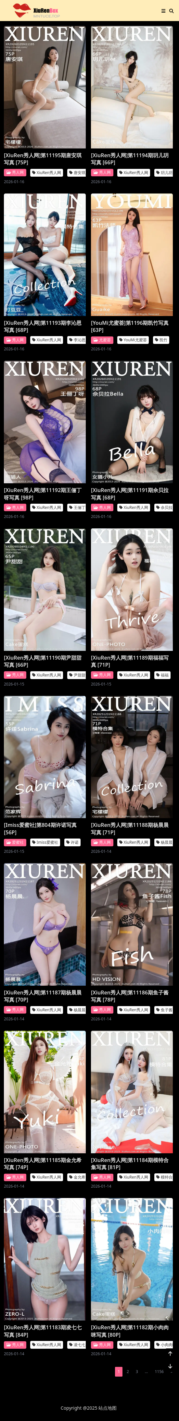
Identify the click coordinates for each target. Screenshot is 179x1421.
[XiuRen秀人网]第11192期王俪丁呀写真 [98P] (43, 494)
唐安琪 (77, 172)
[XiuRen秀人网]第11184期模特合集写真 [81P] (130, 1163)
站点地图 (107, 1408)
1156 (159, 1371)
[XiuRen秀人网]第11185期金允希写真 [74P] (43, 1163)
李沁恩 (77, 340)
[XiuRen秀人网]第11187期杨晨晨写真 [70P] (43, 996)
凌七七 (77, 1344)
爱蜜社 (15, 842)
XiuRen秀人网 (46, 172)
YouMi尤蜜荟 (133, 340)
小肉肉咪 (166, 1344)
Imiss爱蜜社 (45, 842)
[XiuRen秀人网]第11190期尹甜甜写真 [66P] (43, 661)
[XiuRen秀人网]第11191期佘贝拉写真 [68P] (130, 494)
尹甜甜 (77, 674)
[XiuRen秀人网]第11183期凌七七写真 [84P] (43, 1331)
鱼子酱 (164, 1010)
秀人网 (15, 172)
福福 (162, 674)
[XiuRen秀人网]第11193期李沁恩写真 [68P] (43, 326)
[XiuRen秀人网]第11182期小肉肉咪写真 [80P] (130, 1331)
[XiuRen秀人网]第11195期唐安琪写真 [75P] (43, 159)
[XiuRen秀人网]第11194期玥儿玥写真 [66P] (130, 159)
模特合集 (166, 1177)
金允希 (77, 1177)
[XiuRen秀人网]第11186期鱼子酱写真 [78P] (130, 996)
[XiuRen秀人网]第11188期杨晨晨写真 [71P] (130, 828)
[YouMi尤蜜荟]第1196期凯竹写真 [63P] (130, 326)
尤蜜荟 (102, 340)
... (146, 1371)
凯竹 (161, 340)
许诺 (72, 842)
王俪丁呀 (79, 507)
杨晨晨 (164, 842)
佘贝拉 (164, 507)
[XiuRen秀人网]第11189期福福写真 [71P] (130, 661)
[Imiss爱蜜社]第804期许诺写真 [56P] (40, 828)
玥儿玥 (164, 172)
